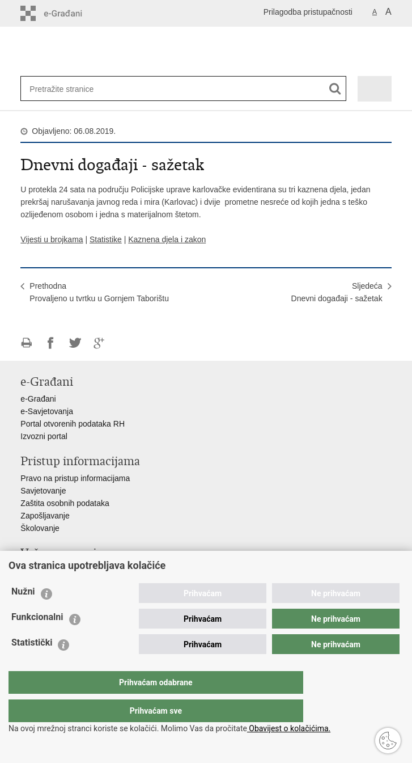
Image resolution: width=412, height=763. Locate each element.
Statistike (106, 239)
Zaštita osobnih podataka (64, 503)
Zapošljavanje (44, 515)
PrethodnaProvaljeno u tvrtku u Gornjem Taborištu (99, 292)
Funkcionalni (37, 639)
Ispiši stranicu (26, 343)
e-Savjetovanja (46, 411)
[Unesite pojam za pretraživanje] (66, 88)
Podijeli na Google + (99, 343)
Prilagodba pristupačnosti (308, 11)
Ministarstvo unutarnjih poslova (74, 570)
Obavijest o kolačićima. (288, 728)
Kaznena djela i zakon (167, 239)
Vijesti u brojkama (51, 239)
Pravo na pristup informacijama (75, 478)
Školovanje (40, 528)
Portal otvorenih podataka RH (72, 423)
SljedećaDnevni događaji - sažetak (337, 292)
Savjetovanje (43, 490)
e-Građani (38, 398)
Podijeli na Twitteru (75, 343)
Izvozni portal (43, 436)
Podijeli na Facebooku (51, 343)
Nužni (23, 614)
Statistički (31, 665)
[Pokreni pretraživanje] (335, 89)
